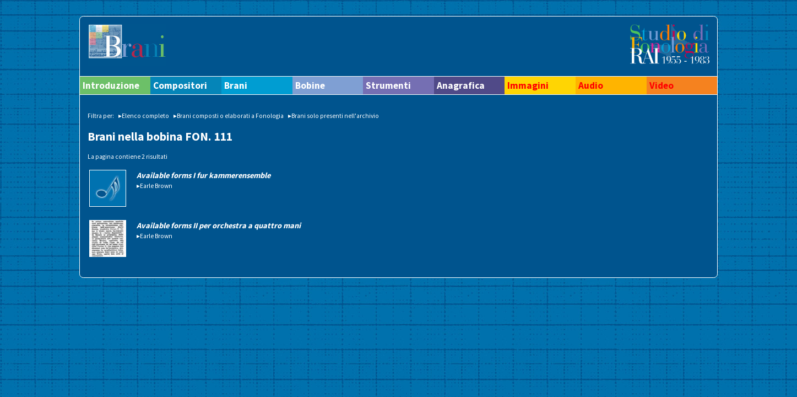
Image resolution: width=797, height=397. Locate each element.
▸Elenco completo (143, 116)
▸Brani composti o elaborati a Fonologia (229, 116)
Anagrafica (461, 85)
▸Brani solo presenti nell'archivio (333, 116)
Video (661, 85)
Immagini (528, 85)
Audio (590, 85)
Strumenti (388, 85)
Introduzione (111, 85)
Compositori (180, 85)
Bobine (310, 85)
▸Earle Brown (154, 186)
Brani (235, 85)
